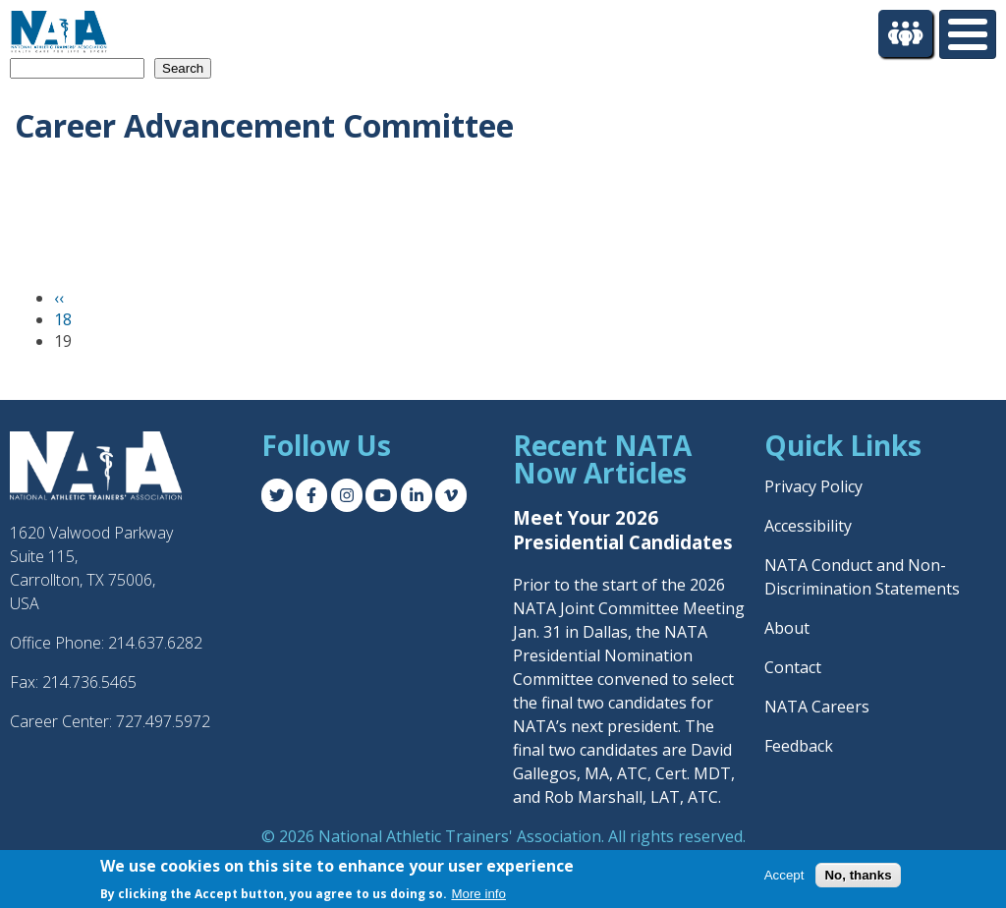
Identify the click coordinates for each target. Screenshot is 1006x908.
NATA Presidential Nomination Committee (610, 655)
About (787, 628)
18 (63, 319)
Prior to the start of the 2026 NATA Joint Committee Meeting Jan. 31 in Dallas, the (629, 608)
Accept (784, 875)
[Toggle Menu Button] (967, 34)
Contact (792, 667)
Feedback (798, 746)
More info (478, 893)
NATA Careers (816, 706)
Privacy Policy (813, 486)
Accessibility (808, 526)
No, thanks (857, 875)
